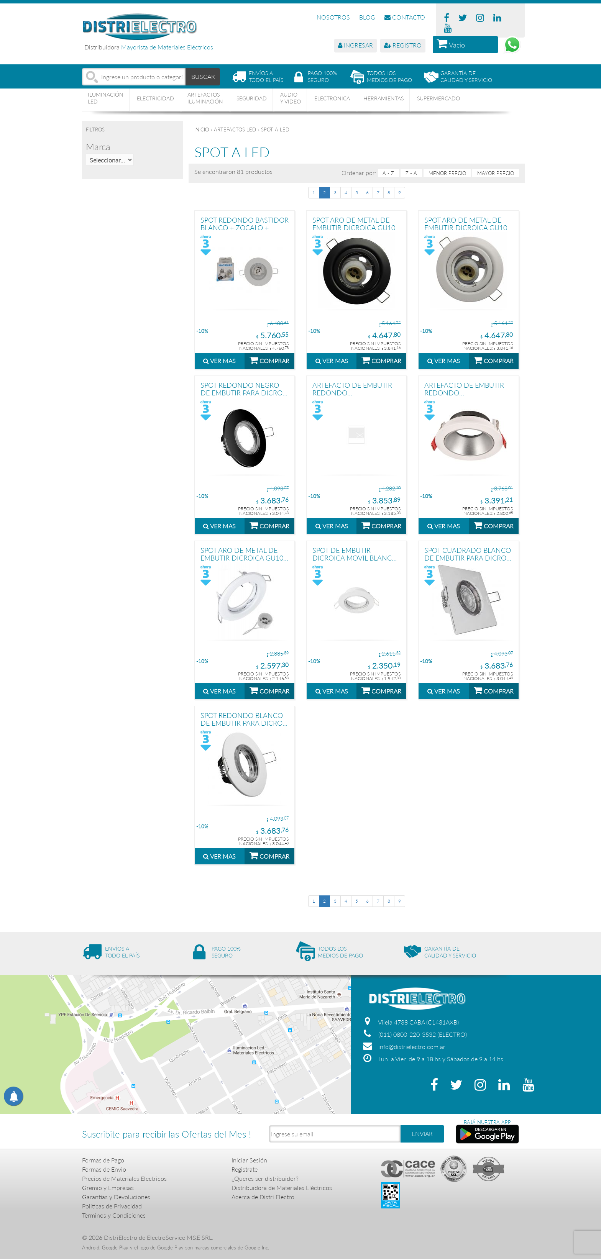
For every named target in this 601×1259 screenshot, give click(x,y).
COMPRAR (269, 359)
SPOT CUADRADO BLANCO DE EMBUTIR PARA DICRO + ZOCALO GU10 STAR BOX (468, 554)
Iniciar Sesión (249, 1160)
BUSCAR (203, 76)
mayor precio (495, 173)
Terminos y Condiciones (114, 1215)
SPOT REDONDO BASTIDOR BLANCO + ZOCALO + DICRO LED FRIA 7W (244, 223)
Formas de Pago (103, 1160)
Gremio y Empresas (108, 1187)
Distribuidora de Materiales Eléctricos (282, 1187)
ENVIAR (422, 1133)
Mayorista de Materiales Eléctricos (167, 47)
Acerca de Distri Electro (263, 1196)
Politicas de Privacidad (112, 1206)
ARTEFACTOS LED (235, 129)
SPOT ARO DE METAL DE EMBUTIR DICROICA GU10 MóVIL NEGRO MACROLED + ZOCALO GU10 (354, 223)
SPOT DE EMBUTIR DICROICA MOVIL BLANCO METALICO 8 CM (354, 554)
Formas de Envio (104, 1169)
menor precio (447, 173)
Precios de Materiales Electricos (124, 1178)
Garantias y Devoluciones (116, 1196)
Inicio (201, 129)
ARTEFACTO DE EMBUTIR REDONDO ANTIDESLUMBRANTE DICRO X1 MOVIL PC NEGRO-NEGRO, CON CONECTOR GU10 (352, 389)
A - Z (388, 173)
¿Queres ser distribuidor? (265, 1178)
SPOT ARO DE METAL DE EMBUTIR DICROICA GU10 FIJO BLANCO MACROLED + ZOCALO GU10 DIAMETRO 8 (241, 554)
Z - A (411, 173)
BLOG (367, 17)
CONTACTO (404, 17)
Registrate (245, 1169)
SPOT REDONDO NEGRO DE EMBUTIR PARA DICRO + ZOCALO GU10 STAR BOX (244, 389)
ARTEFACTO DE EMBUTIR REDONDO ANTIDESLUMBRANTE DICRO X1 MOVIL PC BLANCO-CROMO (464, 389)
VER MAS (219, 360)
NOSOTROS (333, 17)
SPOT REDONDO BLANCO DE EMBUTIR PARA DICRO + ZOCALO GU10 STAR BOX (244, 719)
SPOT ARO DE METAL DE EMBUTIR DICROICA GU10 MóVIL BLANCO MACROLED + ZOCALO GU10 (468, 223)
